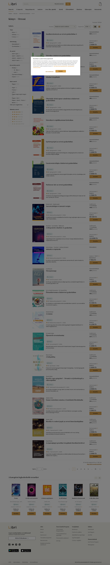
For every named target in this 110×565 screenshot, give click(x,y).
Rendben (61, 71)
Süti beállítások (49, 71)
